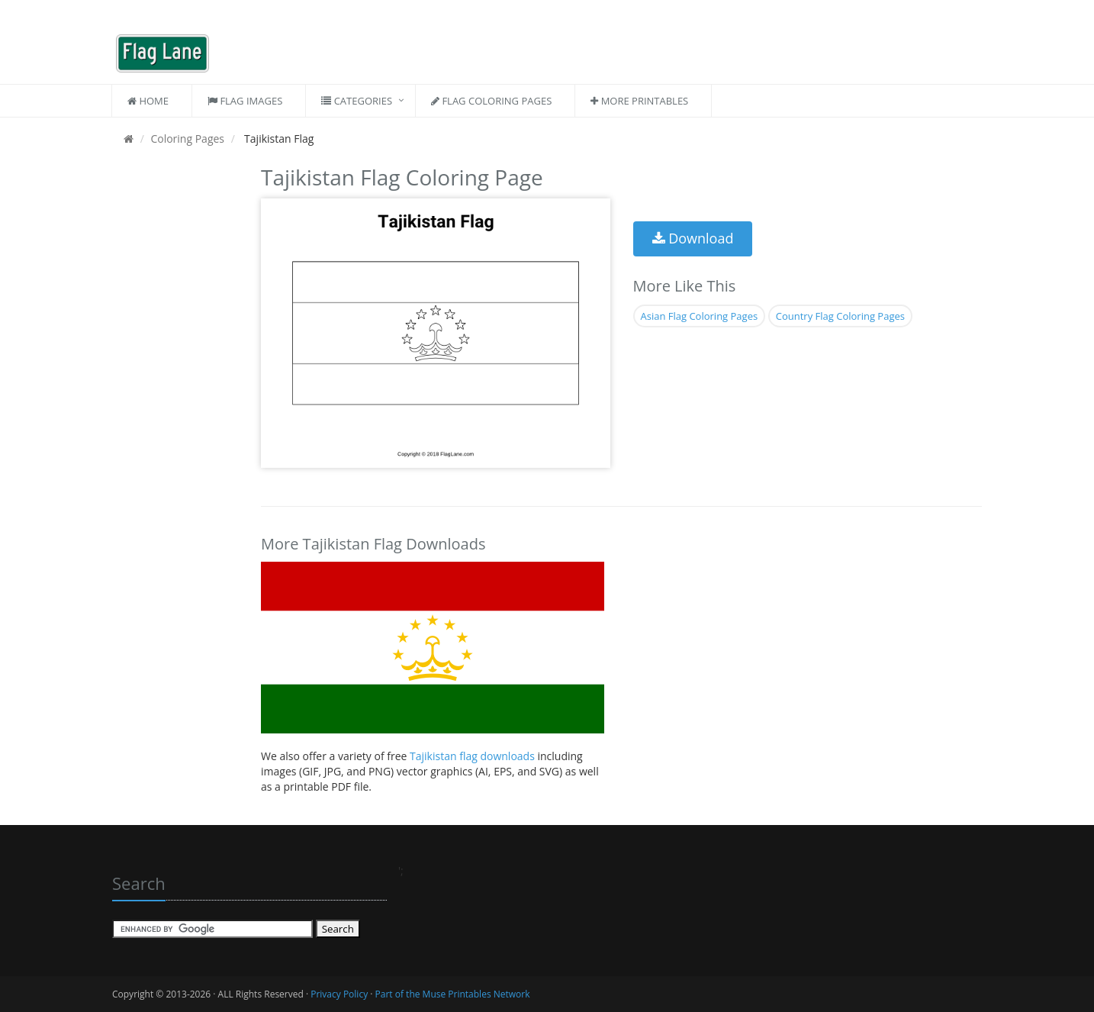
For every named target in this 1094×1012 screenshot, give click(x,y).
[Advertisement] (175, 389)
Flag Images (245, 101)
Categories (356, 101)
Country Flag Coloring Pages (840, 316)
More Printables (639, 101)
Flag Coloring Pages (491, 101)
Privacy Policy (339, 994)
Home (148, 101)
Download (693, 238)
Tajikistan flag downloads (473, 756)
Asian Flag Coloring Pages (699, 316)
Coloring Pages (187, 138)
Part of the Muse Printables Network (452, 994)
